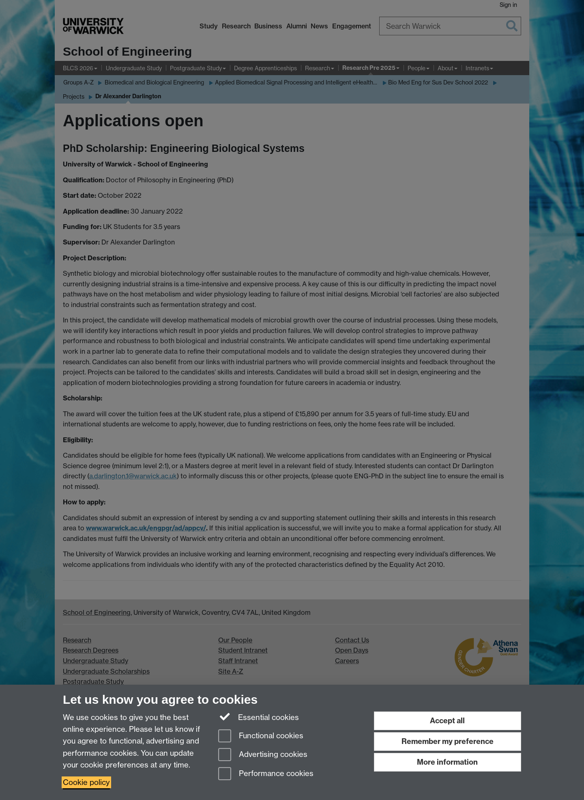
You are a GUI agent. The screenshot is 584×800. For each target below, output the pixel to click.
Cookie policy (86, 782)
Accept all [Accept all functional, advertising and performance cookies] (447, 720)
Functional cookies (260, 736)
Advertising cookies (262, 755)
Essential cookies (258, 716)
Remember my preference (448, 741)
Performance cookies (265, 774)
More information (447, 762)
